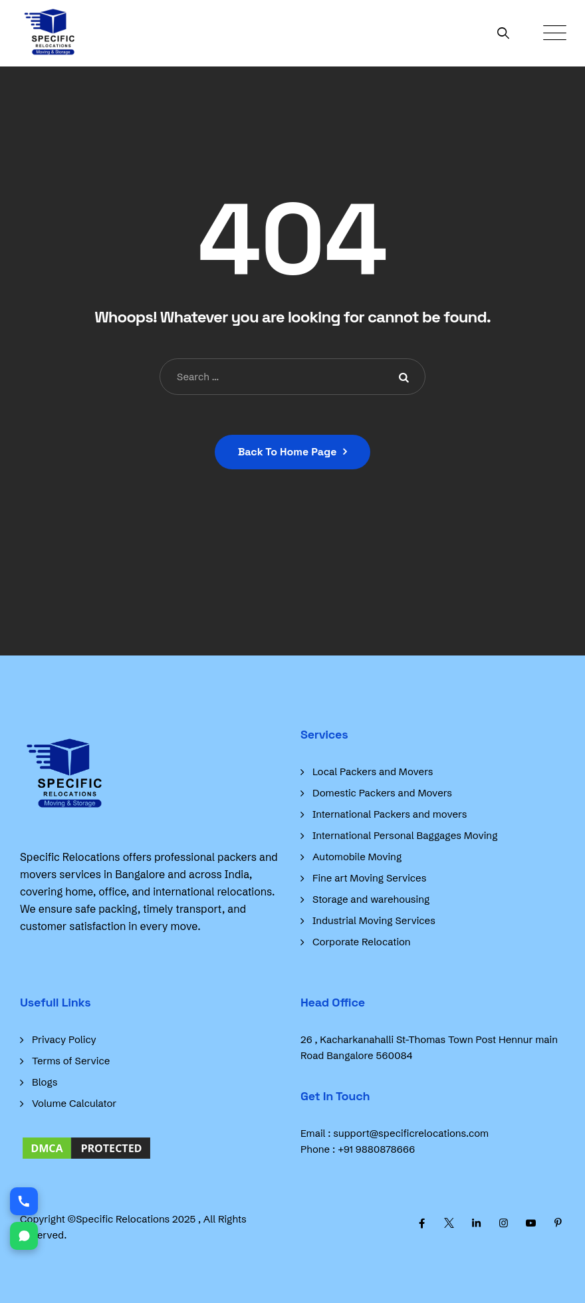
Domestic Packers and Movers (382, 792)
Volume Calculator (74, 1103)
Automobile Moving (357, 856)
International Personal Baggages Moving (404, 835)
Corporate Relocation (361, 941)
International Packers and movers (389, 814)
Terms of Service (71, 1060)
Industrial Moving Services (373, 920)
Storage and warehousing (370, 899)
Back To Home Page (287, 452)
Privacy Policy (64, 1039)
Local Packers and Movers (372, 771)
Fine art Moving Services (369, 878)
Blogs (44, 1082)
